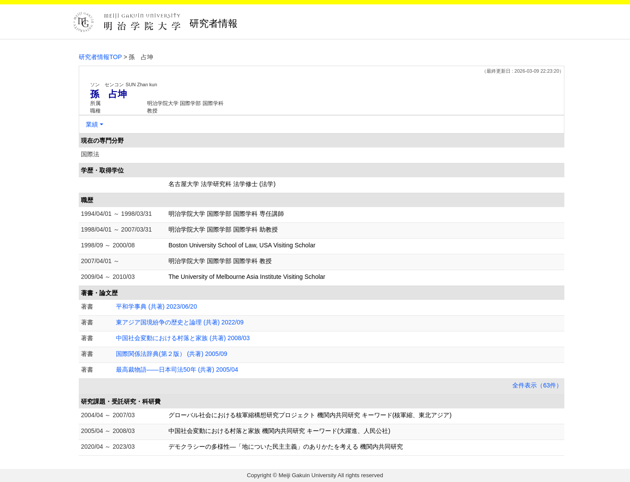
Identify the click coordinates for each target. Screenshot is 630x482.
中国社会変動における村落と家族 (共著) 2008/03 (183, 337)
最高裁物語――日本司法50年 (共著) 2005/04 (177, 369)
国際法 (90, 154)
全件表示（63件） (537, 385)
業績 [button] (92, 124)
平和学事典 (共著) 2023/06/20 (156, 306)
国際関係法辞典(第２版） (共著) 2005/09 (171, 353)
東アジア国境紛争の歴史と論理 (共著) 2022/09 (180, 322)
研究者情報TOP (100, 56)
